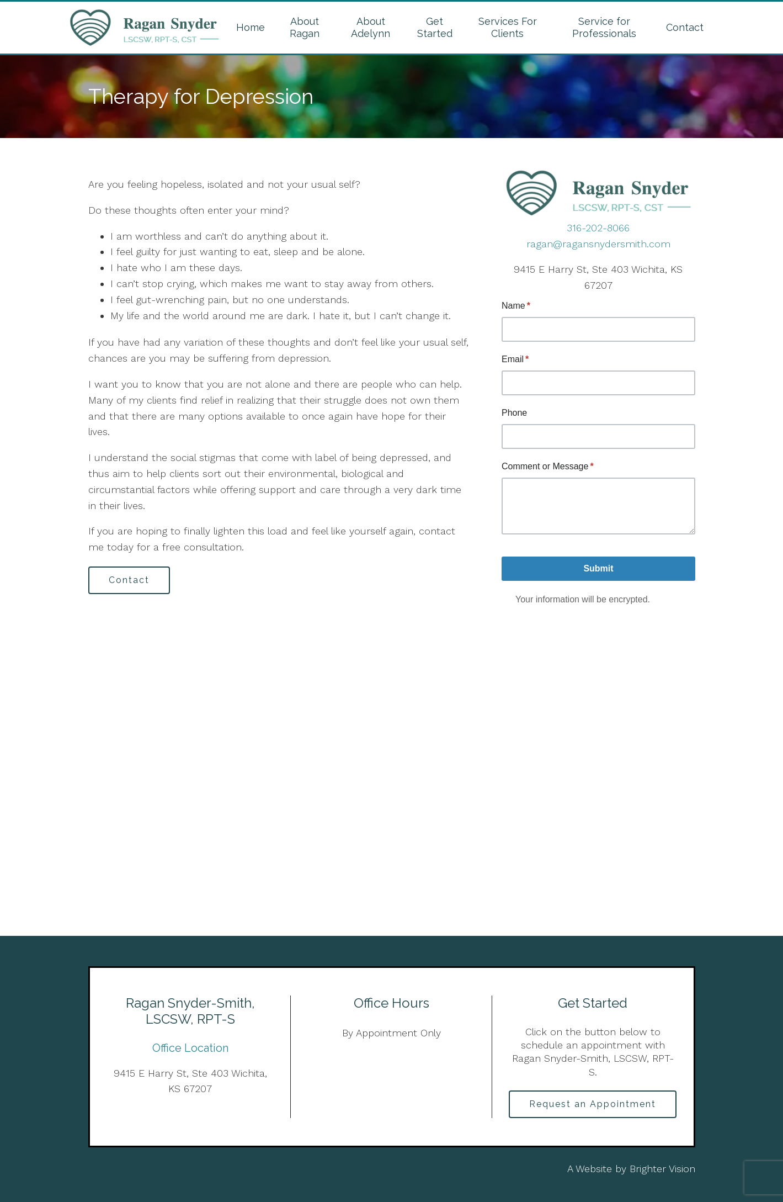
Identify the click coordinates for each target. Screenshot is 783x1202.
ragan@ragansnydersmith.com (598, 244)
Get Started (434, 27)
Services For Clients (507, 27)
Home (250, 27)
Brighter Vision (662, 1168)
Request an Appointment (592, 1104)
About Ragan (304, 27)
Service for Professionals (604, 27)
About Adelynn (370, 27)
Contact (685, 27)
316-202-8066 (598, 228)
